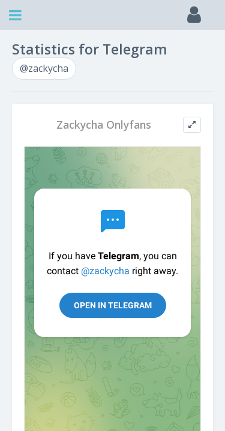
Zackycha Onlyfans (103, 124)
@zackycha (44, 68)
